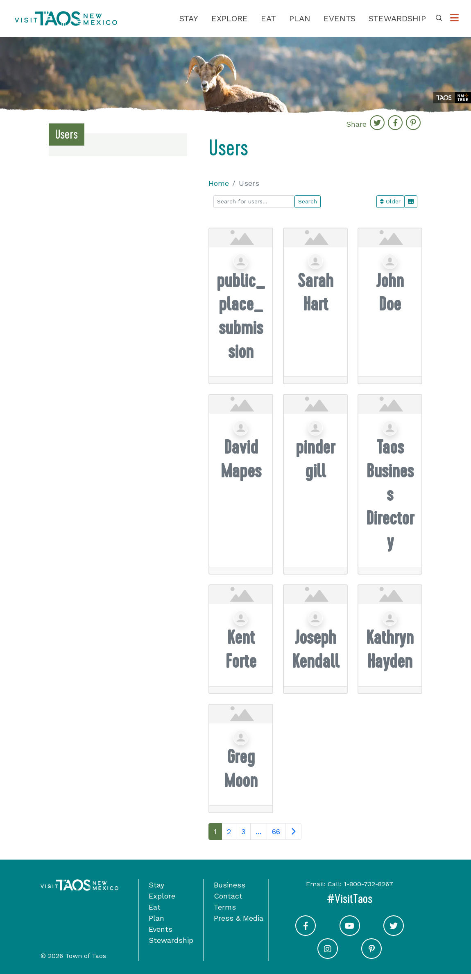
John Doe (390, 293)
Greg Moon (241, 769)
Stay (188, 18)
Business (229, 884)
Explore (229, 18)
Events (340, 18)
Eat (268, 18)
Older (390, 201)
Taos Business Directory (390, 494)
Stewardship (397, 18)
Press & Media (238, 918)
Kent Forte (241, 649)
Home (218, 183)
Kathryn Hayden (390, 649)
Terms (225, 907)
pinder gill (315, 459)
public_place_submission (241, 316)
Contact (228, 896)
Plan (299, 18)
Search (307, 201)
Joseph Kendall (315, 649)
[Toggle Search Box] (439, 18)
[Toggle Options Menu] (454, 18)
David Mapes (241, 459)
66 (276, 831)
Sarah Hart (315, 293)
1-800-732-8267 (368, 884)
